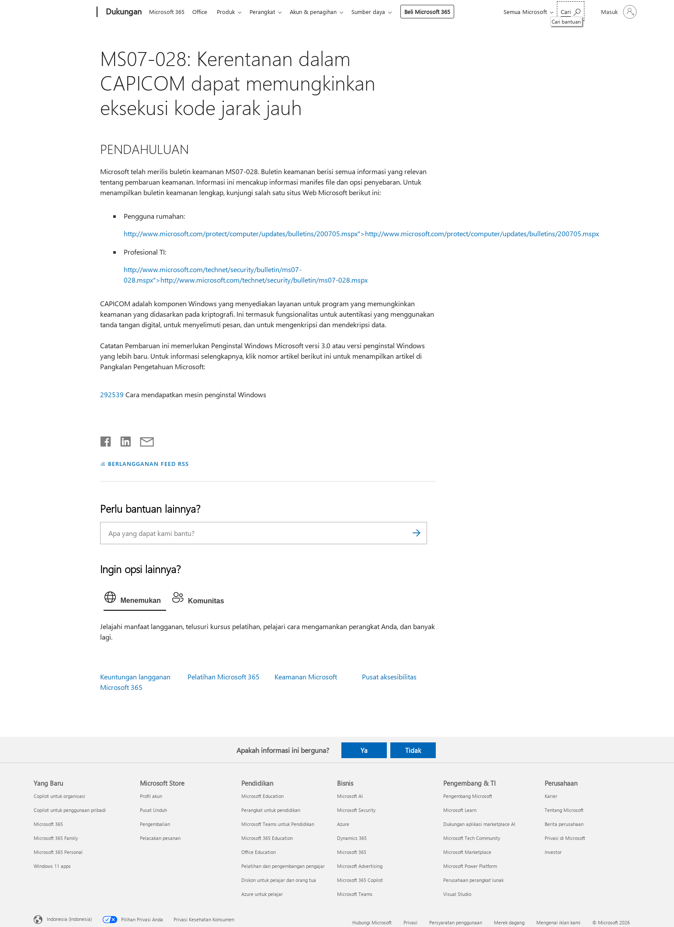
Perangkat (267, 11)
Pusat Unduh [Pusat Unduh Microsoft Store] (153, 810)
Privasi (410, 922)
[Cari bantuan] (570, 11)
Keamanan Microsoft (305, 676)
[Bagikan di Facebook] (106, 440)
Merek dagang (509, 922)
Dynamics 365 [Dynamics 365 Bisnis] (352, 838)
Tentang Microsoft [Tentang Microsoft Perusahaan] (564, 810)
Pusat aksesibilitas (389, 676)
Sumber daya (377, 11)
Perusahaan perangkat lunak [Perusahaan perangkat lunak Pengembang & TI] (473, 880)
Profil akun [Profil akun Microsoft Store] (151, 796)
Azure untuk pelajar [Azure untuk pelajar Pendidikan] (262, 894)
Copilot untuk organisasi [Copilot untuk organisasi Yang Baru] (59, 796)
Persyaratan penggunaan (455, 922)
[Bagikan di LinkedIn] (122, 440)
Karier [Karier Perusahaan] (551, 796)
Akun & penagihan (320, 11)
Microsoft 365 (166, 11)
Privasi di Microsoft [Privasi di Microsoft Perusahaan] (565, 838)
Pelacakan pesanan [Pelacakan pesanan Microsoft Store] (160, 838)
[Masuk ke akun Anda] (618, 11)
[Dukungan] (122, 12)
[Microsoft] (64, 12)
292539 (112, 394)
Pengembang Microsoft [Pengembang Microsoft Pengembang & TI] (467, 796)
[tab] (135, 599)
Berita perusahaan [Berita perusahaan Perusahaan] (564, 824)
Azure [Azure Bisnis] (343, 824)
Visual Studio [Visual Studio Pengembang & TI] (457, 894)
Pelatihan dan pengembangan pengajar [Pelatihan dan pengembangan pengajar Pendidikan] (283, 866)
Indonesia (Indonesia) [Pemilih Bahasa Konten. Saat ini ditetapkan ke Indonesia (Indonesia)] (69, 919)
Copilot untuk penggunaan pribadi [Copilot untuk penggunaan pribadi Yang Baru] (70, 810)
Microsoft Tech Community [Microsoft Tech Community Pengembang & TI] (471, 838)
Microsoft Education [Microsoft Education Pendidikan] (262, 796)
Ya (364, 750)
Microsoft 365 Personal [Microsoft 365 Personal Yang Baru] (58, 852)
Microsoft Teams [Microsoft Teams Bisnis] (354, 894)
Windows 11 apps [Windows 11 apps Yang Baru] (52, 866)
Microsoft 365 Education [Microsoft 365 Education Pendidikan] (267, 838)
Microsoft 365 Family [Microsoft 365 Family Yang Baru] (56, 838)
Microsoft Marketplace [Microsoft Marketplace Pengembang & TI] (467, 852)
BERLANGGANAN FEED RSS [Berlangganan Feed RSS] (148, 463)
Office (201, 11)
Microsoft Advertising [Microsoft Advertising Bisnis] (359, 866)
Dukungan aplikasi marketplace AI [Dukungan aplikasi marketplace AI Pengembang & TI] (479, 824)
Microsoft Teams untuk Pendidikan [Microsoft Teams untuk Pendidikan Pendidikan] (277, 824)
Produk (229, 11)
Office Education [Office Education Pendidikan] (258, 852)
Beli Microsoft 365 (436, 11)
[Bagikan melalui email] (143, 440)
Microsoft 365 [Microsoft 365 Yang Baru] (48, 824)
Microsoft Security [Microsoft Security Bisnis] (356, 810)
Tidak (413, 750)
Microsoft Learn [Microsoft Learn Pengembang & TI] (459, 810)
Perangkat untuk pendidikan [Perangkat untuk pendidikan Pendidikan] (270, 810)
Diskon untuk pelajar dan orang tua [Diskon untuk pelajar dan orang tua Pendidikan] (278, 880)
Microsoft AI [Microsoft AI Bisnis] (350, 796)
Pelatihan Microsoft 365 (224, 676)
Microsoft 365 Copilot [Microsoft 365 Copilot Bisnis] (360, 880)
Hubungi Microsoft (372, 922)
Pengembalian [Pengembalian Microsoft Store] (155, 824)
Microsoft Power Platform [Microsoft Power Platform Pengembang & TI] (470, 866)
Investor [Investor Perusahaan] (553, 852)
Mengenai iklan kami (558, 922)
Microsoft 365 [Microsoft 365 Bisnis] (351, 852)
